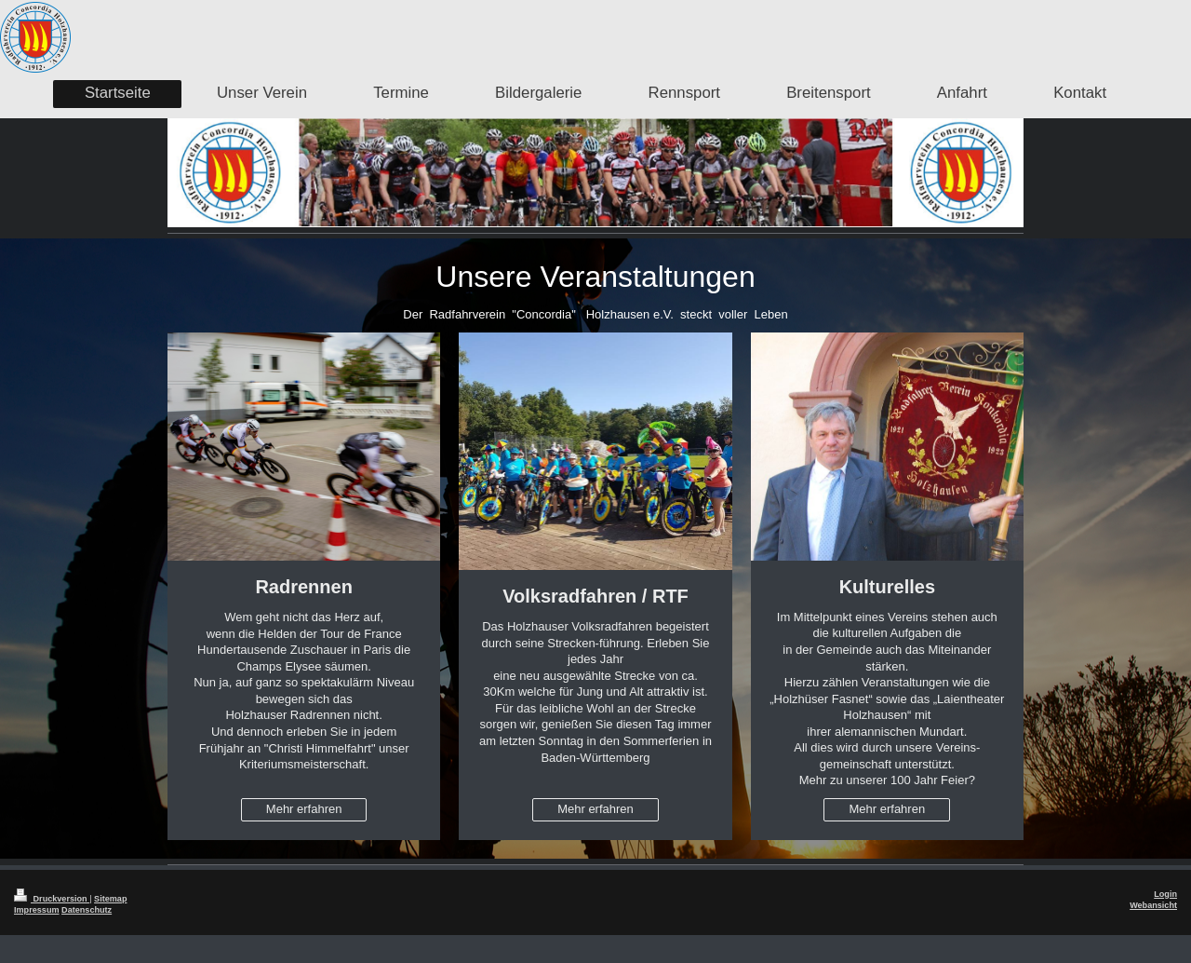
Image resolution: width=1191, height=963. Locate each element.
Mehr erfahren (304, 809)
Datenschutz (86, 910)
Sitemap (110, 898)
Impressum (37, 910)
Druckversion (51, 898)
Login (1165, 894)
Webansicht (1153, 905)
